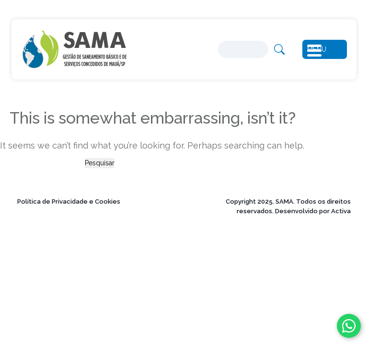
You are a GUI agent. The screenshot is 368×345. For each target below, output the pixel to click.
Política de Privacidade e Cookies (68, 201)
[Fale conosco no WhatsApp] (349, 326)
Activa (341, 211)
